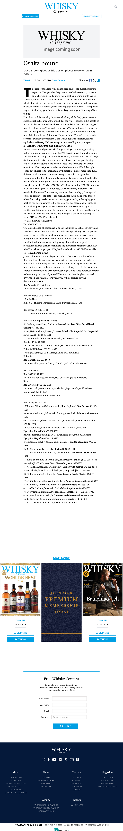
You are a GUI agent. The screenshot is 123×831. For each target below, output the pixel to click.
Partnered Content (46, 780)
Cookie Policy (16, 790)
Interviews (46, 783)
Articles (46, 777)
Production (46, 786)
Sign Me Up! (65, 726)
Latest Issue (107, 777)
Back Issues (107, 780)
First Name (44, 699)
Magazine (61, 558)
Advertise (16, 780)
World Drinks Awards (46, 805)
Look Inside (20, 633)
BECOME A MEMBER (30, 16)
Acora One (103, 825)
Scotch (77, 790)
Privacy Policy (15, 787)
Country (44, 717)
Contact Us (16, 777)
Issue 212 (20, 620)
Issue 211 (102, 620)
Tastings (76, 777)
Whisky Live (77, 805)
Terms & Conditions (16, 783)
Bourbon (77, 787)
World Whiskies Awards (46, 808)
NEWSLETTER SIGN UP (92, 16)
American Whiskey (107, 787)
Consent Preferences (16, 793)
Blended (76, 780)
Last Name (44, 705)
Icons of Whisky (46, 811)
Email (46, 711)
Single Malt (77, 783)
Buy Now (20, 639)
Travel (28, 80)
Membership (107, 783)
